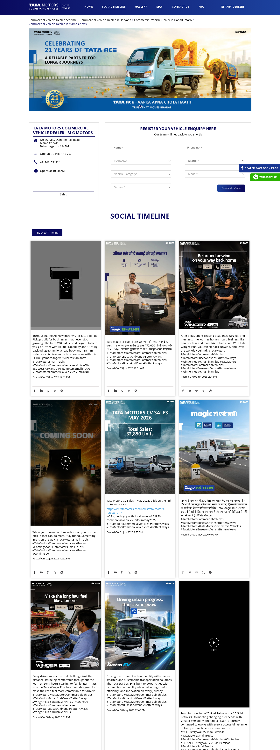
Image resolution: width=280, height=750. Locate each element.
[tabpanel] (140, 70)
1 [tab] (140, 107)
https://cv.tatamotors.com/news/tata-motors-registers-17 (136, 511)
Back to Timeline (47, 233)
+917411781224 (50, 163)
